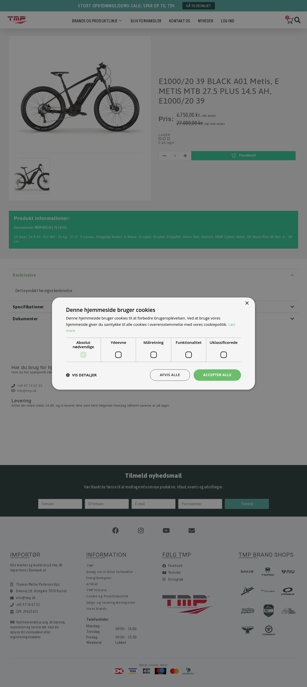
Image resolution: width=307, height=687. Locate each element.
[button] (81, 375)
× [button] (247, 303)
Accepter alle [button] (217, 374)
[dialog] (153, 343)
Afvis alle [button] (170, 374)
